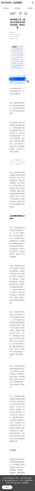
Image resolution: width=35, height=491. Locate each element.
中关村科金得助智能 (13, 13)
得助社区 (20, 13)
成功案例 (25, 13)
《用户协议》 (17, 482)
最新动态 (6, 8)
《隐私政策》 (25, 482)
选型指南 (18, 8)
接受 (7, 487)
